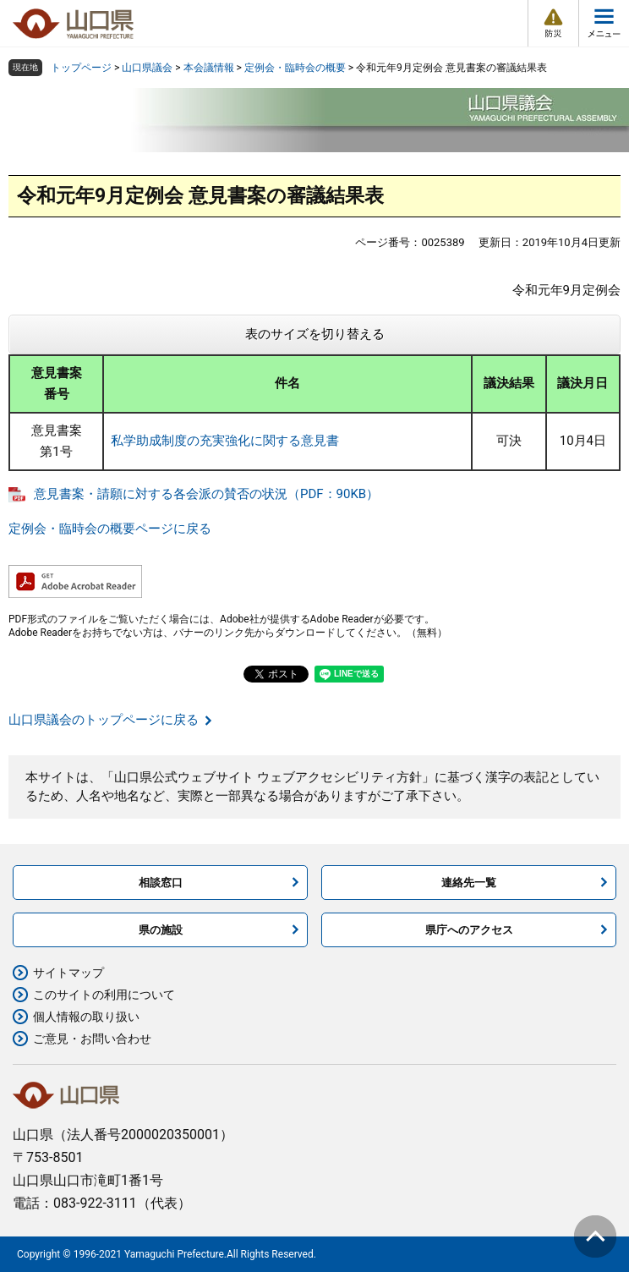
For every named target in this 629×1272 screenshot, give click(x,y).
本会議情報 (208, 68)
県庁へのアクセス (469, 930)
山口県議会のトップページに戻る (103, 719)
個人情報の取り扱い (86, 1016)
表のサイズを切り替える (315, 334)
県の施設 (161, 930)
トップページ (81, 68)
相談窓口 (161, 882)
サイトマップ (68, 972)
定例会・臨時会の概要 (295, 68)
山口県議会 (147, 68)
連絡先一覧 (468, 882)
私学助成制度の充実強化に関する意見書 (225, 440)
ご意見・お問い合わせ (92, 1038)
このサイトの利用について (104, 994)
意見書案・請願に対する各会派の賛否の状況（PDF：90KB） (206, 494)
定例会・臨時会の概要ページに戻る (109, 528)
